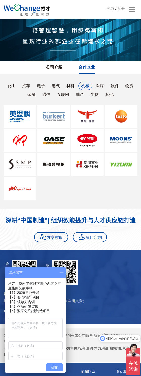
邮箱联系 (88, 372)
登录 (110, 8)
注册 (121, 8)
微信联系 (123, 372)
